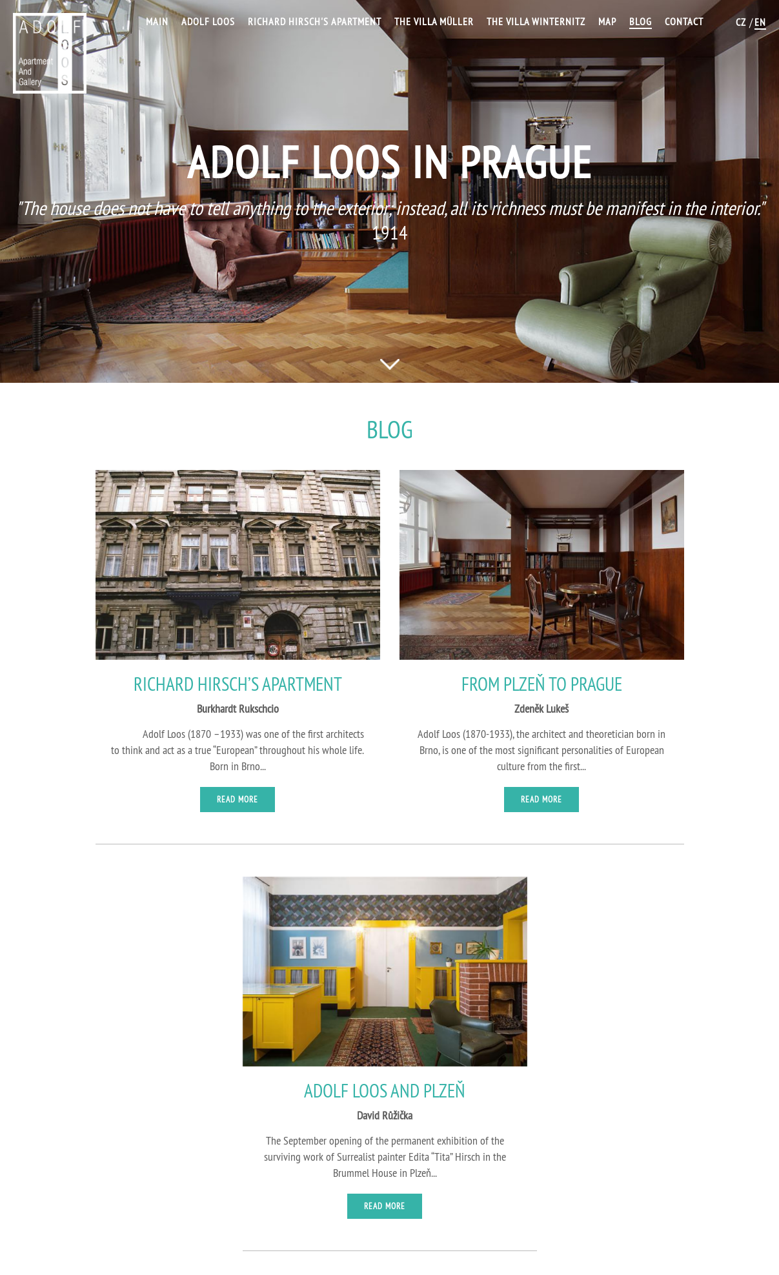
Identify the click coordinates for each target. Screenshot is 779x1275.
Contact (684, 21)
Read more (237, 799)
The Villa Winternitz (536, 21)
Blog (640, 21)
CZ (741, 21)
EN (760, 21)
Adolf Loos (208, 21)
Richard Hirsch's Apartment (314, 21)
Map (607, 21)
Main (157, 21)
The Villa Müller (434, 21)
